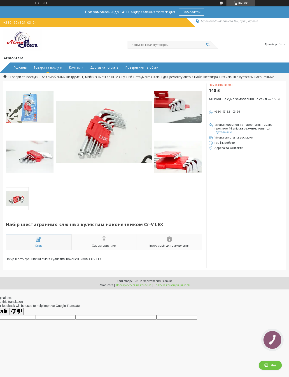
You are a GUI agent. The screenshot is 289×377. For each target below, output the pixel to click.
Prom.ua (167, 281)
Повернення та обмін (141, 67)
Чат (270, 365)
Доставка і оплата (104, 67)
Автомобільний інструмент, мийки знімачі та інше (80, 77)
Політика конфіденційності (172, 285)
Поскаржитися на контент (133, 285)
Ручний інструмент (135, 77)
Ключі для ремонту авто (172, 77)
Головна (20, 67)
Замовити (191, 11)
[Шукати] (207, 45)
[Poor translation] (16, 311)
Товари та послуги (47, 67)
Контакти (76, 67)
